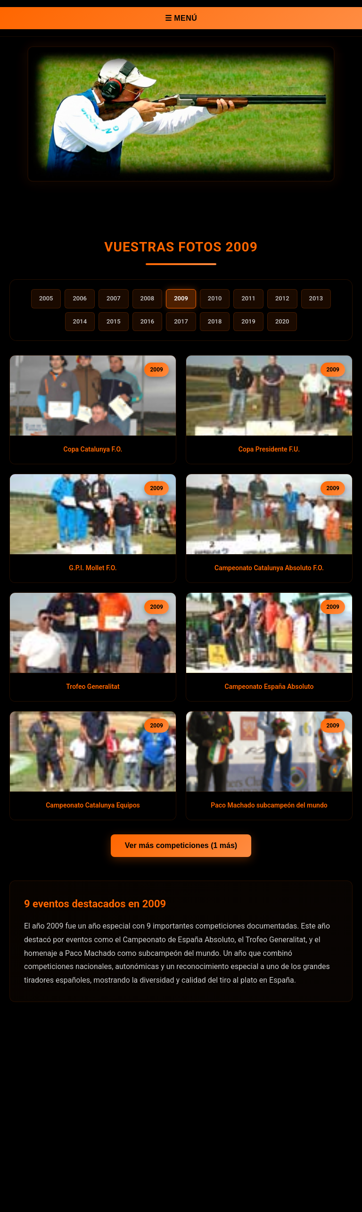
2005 (46, 298)
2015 (114, 321)
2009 (181, 298)
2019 (248, 321)
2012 (282, 298)
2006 (80, 298)
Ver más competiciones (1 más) (181, 845)
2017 (181, 321)
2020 (282, 321)
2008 (147, 298)
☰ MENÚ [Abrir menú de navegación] (181, 18)
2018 (215, 321)
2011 (248, 298)
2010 (215, 298)
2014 (80, 321)
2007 (114, 298)
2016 (147, 321)
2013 (316, 298)
